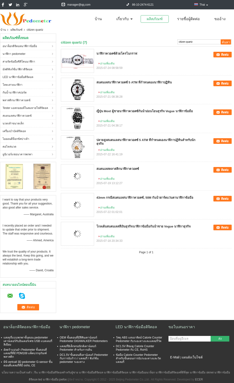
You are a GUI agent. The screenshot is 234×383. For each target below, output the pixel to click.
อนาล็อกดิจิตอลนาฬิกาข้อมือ (20, 46)
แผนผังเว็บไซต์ (192, 357)
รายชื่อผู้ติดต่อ (188, 19)
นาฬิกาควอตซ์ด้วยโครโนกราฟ (116, 53)
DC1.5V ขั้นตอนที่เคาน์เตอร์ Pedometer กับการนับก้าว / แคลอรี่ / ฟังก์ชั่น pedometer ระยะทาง (84, 358)
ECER (199, 379)
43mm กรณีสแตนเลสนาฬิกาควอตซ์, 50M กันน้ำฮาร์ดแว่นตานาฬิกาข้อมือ (144, 197)
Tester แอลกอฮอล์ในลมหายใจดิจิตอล (25, 108)
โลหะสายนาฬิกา (12, 84)
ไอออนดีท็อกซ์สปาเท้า (16, 139)
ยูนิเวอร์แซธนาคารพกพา (18, 154)
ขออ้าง (220, 19)
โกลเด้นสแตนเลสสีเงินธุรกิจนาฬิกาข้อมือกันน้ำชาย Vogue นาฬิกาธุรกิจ (143, 226)
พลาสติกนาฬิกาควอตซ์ (16, 100)
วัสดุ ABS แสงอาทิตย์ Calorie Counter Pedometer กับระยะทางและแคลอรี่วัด (139, 339)
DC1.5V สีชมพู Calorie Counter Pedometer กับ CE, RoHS (135, 348)
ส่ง (220, 338)
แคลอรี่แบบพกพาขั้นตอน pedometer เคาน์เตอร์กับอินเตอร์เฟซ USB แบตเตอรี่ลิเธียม (28, 341)
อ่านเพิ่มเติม (107, 63)
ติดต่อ (225, 54)
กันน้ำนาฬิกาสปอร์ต (15, 92)
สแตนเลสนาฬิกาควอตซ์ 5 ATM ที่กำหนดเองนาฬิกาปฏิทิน (134, 82)
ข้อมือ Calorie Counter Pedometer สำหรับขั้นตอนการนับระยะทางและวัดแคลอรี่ (138, 358)
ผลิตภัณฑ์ (155, 19)
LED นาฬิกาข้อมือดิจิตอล (18, 77)
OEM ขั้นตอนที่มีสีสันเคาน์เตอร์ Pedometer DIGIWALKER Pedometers (84, 339)
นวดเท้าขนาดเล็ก (13, 123)
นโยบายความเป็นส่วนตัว (17, 372)
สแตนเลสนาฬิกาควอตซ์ (17, 115)
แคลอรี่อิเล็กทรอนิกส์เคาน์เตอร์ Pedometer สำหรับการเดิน (78, 348)
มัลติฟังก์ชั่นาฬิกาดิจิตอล (17, 69)
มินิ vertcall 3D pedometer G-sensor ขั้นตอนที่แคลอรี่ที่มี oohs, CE (28, 363)
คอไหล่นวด (9, 146)
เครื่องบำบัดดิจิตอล (14, 131)
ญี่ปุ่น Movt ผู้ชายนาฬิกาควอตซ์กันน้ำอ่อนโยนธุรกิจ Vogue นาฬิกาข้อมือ (144, 111)
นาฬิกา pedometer (14, 54)
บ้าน (98, 19)
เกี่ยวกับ (122, 19)
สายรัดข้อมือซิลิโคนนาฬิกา (19, 61)
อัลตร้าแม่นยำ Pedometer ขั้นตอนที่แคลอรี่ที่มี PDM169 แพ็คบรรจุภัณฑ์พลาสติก (25, 353)
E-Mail (174, 357)
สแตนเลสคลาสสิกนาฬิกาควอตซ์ (117, 169)
